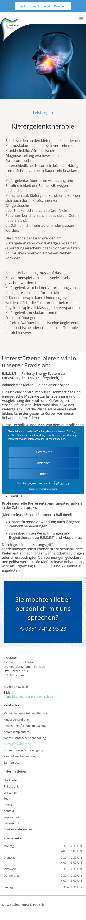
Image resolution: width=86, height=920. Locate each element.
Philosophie (11, 786)
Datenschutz (12, 823)
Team (7, 799)
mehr (44, 474)
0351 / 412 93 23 (45, 628)
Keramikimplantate (16, 732)
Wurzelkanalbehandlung (20, 756)
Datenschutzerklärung (48, 489)
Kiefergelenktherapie (18, 744)
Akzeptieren (43, 452)
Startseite (10, 780)
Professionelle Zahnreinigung (23, 750)
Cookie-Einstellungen (18, 829)
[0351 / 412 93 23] (22, 628)
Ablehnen (44, 463)
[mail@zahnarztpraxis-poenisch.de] (5, 696)
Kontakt (9, 811)
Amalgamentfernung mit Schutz (25, 726)
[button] (81, 18)
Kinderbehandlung (16, 720)
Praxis (8, 805)
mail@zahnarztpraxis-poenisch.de (30, 697)
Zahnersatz (11, 763)
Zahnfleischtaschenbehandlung (25, 738)
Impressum (11, 817)
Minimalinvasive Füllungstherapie (26, 713)
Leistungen (11, 792)
